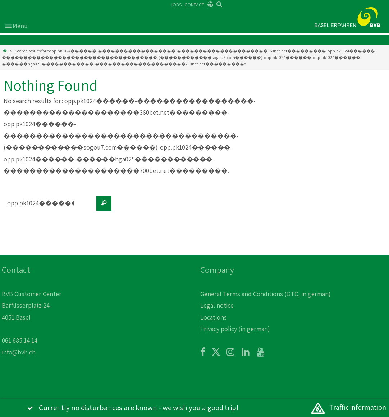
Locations (213, 317)
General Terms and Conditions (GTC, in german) (265, 294)
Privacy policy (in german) (235, 329)
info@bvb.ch (19, 352)
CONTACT (194, 4)
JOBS (176, 4)
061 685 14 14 (19, 340)
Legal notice (217, 305)
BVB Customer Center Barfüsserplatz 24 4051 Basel (31, 305)
